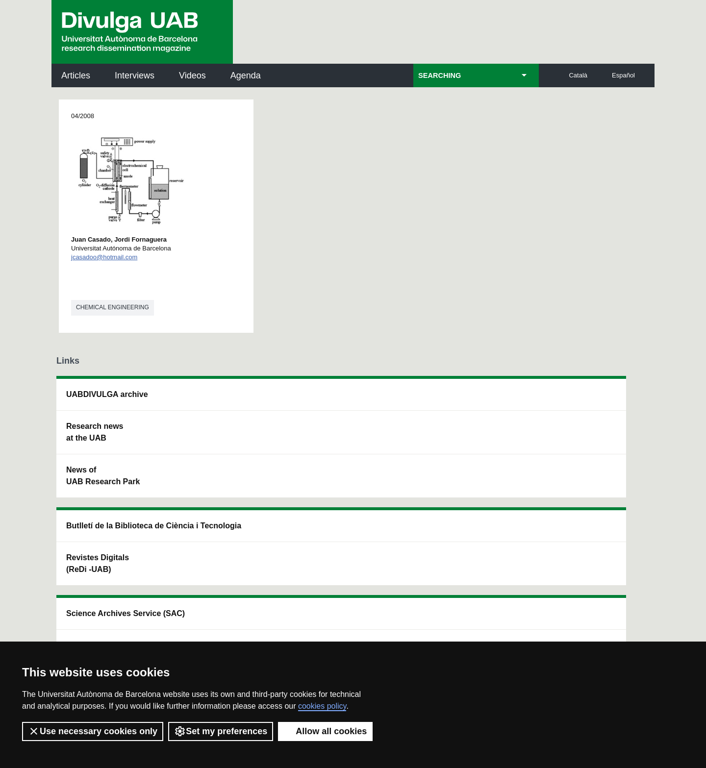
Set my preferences (220, 731)
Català (578, 75)
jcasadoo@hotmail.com (104, 257)
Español (623, 75)
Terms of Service (195, 626)
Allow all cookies (325, 731)
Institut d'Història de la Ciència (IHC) (464, 400)
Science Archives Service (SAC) (335, 400)
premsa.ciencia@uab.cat (407, 563)
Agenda (245, 75)
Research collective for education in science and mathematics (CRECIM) (468, 450)
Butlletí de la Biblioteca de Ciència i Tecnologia (228, 400)
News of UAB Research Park (103, 476)
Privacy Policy (331, 617)
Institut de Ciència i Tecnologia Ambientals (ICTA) (583, 450)
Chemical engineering (112, 307)
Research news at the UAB (95, 432)
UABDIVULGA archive (107, 394)
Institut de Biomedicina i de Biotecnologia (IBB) (586, 499)
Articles (75, 75)
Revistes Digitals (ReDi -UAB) (216, 444)
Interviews (134, 75)
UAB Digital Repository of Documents (346, 444)
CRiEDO (437, 493)
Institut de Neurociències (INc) (587, 400)
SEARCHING (439, 75)
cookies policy (322, 706)
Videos (192, 75)
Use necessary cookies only (92, 731)
